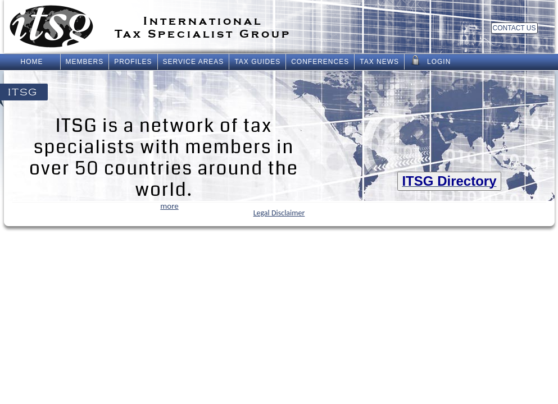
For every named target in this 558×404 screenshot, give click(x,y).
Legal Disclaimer (279, 213)
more (169, 206)
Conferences (320, 62)
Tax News (379, 62)
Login (430, 60)
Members (85, 62)
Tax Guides (257, 62)
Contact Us (514, 28)
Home (32, 62)
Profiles (133, 62)
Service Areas (193, 62)
